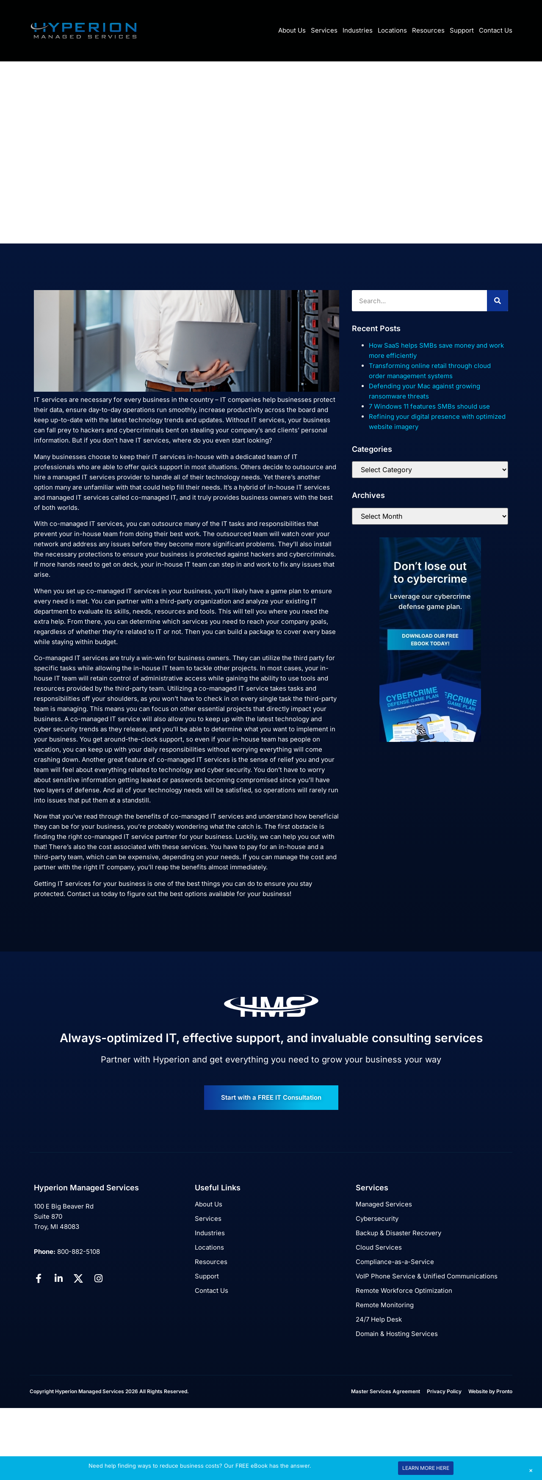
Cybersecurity (377, 1218)
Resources (428, 30)
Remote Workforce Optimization (404, 1290)
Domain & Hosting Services (397, 1334)
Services (324, 30)
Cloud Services (379, 1247)
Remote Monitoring (385, 1305)
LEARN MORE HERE (425, 1468)
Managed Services (384, 1204)
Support (462, 30)
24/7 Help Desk (379, 1319)
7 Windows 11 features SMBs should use (429, 406)
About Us (292, 30)
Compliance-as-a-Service (395, 1262)
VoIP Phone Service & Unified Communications (427, 1276)
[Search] (497, 300)
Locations (392, 30)
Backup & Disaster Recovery (398, 1233)
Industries (358, 30)
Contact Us (495, 30)
